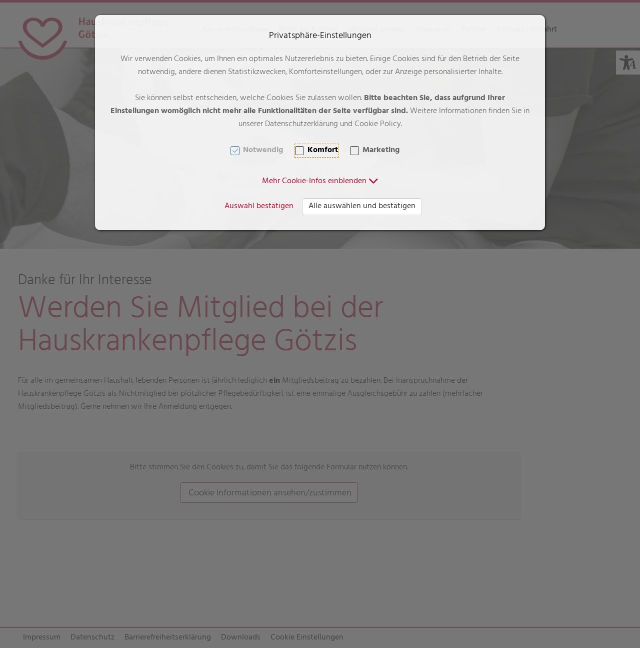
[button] (320, 181)
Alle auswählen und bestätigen (362, 206)
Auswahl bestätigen (259, 206)
